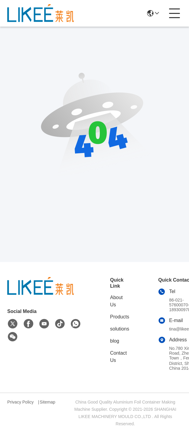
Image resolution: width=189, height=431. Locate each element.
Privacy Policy (20, 402)
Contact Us (118, 356)
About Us (116, 301)
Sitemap (47, 402)
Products (119, 316)
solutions (119, 328)
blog (114, 340)
